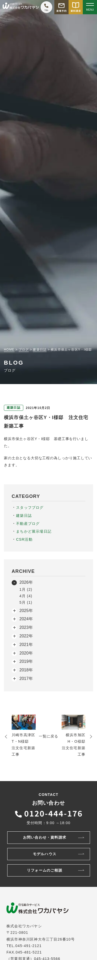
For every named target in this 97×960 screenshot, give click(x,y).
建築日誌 (24, 515)
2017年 (26, 678)
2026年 (26, 582)
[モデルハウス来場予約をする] (61, 7)
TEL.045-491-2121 (24, 946)
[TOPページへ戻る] (21, 7)
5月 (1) (25, 602)
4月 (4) (25, 596)
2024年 (26, 619)
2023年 (26, 627)
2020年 (26, 653)
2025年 (26, 610)
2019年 (26, 661)
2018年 (26, 670)
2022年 (26, 636)
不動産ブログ (28, 523)
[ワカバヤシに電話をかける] (46, 7)
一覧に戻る (48, 736)
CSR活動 (24, 539)
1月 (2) (25, 589)
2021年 (26, 644)
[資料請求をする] (76, 7)
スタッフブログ (29, 507)
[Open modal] (90, 7)
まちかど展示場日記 (33, 531)
